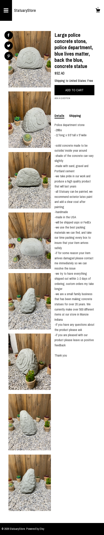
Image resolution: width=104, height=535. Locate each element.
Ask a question (62, 98)
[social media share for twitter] (8, 46)
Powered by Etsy (35, 529)
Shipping (75, 115)
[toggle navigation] (6, 10)
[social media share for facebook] (8, 35)
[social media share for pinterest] (8, 56)
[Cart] (98, 11)
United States (77, 80)
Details (59, 115)
